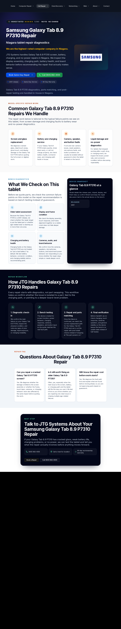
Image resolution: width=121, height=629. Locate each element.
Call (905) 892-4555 (49, 460)
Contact (106, 6)
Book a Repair (32, 460)
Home (13, 6)
